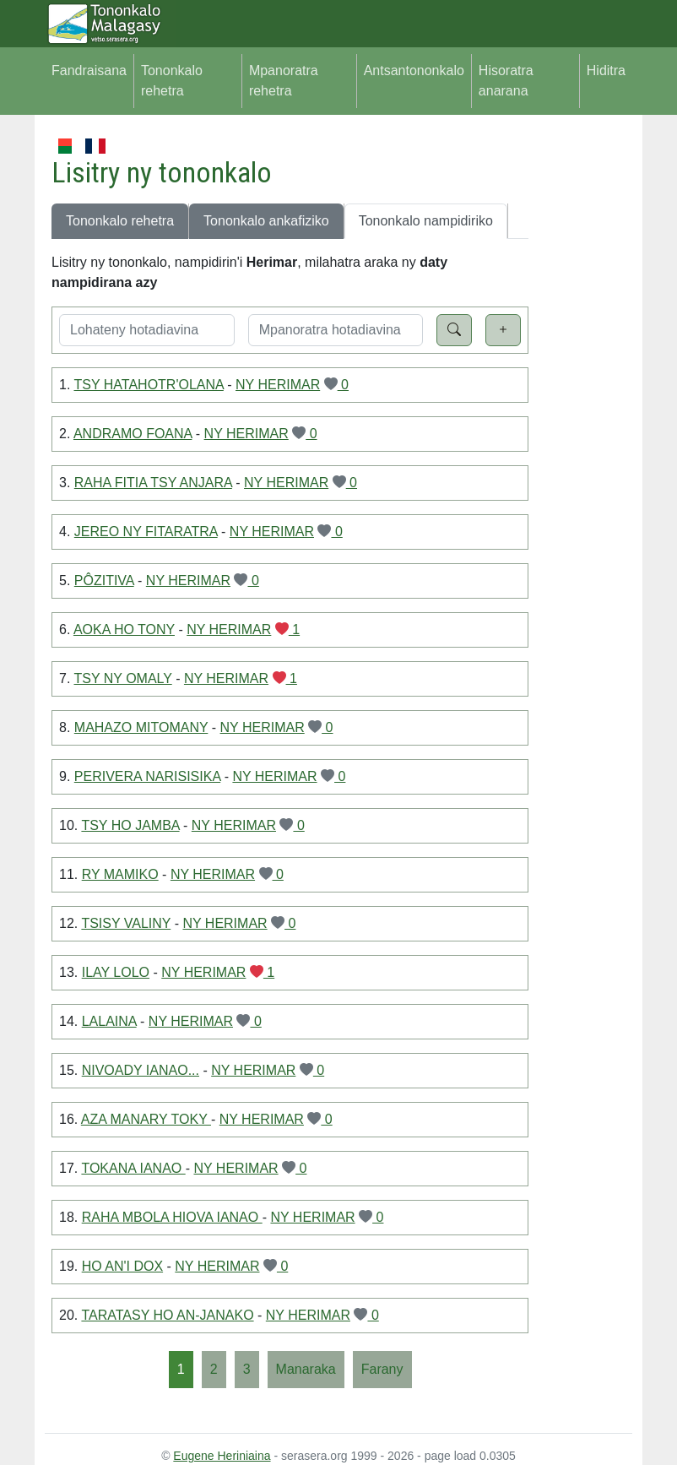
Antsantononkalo (414, 70)
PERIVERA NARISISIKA (147, 776)
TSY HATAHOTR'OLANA (149, 384)
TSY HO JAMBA (130, 825)
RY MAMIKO (120, 874)
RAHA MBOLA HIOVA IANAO (172, 1217)
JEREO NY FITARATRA (146, 531)
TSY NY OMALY (123, 678)
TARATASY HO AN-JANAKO (167, 1315)
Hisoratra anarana (506, 80)
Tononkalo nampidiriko (426, 221)
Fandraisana (89, 70)
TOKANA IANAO (133, 1168)
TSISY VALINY (126, 923)
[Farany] (382, 1369)
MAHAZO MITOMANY (141, 727)
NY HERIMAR (278, 384)
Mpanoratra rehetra (283, 80)
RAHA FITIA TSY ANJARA (153, 482)
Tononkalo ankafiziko (266, 221)
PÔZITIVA (104, 580)
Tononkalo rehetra (172, 80)
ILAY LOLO (115, 972)
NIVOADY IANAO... (140, 1070)
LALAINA (109, 1021)
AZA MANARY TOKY (146, 1119)
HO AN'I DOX (122, 1266)
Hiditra (606, 70)
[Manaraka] (306, 1369)
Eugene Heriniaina (221, 1455)
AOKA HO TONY (124, 629)
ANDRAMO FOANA (132, 433)
